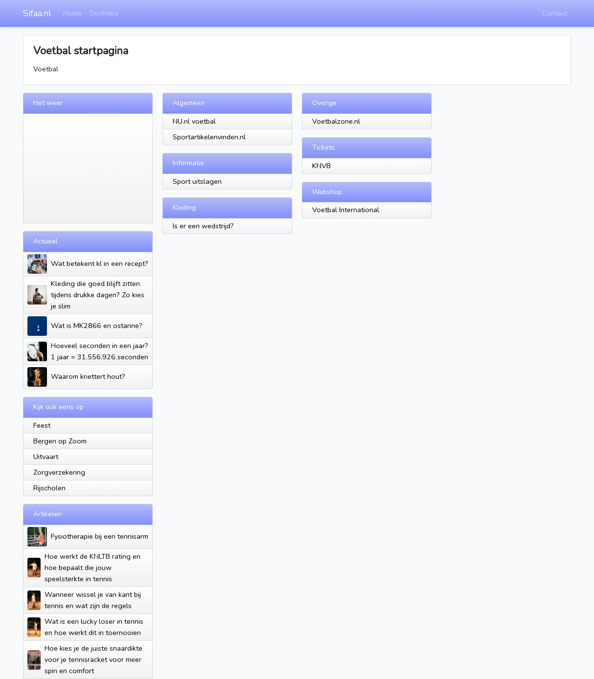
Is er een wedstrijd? (203, 226)
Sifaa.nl (37, 13)
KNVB (321, 166)
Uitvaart (45, 456)
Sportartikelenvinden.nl (209, 137)
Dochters (104, 13)
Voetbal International (345, 210)
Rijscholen (49, 488)
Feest (41, 425)
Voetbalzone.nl (336, 121)
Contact (554, 13)
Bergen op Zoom (60, 441)
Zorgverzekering (59, 472)
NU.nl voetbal (194, 121)
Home (72, 13)
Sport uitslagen (197, 181)
